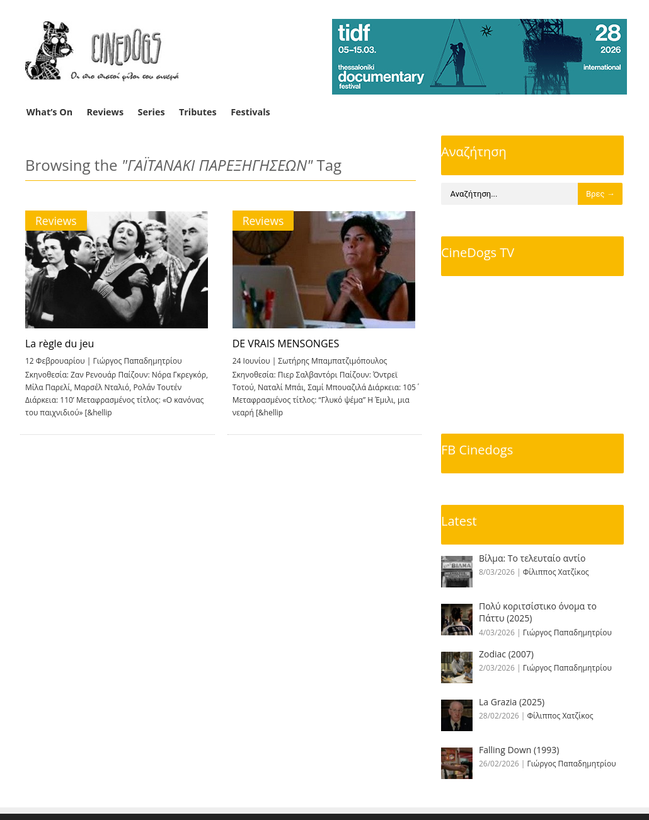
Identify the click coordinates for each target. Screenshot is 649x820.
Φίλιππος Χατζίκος (556, 572)
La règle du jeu (59, 343)
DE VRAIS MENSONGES (284, 343)
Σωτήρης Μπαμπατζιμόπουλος (331, 360)
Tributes (198, 112)
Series (151, 112)
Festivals (250, 112)
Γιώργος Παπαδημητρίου (137, 360)
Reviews (105, 112)
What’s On (49, 112)
